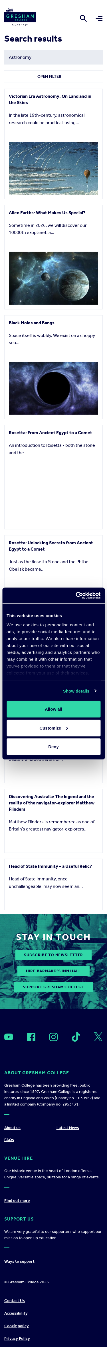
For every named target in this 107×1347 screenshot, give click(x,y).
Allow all (53, 709)
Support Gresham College (53, 1304)
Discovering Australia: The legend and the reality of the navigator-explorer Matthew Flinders (51, 1014)
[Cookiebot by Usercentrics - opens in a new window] (76, 595)
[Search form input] (53, 57)
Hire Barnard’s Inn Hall (53, 1288)
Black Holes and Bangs (31, 322)
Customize (53, 727)
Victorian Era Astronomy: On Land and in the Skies (50, 99)
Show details (76, 690)
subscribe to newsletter (53, 1272)
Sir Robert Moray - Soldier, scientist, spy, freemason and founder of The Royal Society (50, 776)
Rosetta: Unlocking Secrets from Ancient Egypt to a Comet (51, 546)
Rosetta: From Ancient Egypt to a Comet (50, 432)
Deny (53, 746)
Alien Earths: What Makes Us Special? (47, 212)
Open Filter (49, 76)
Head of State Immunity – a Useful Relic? (50, 1131)
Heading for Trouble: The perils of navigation (43, 895)
